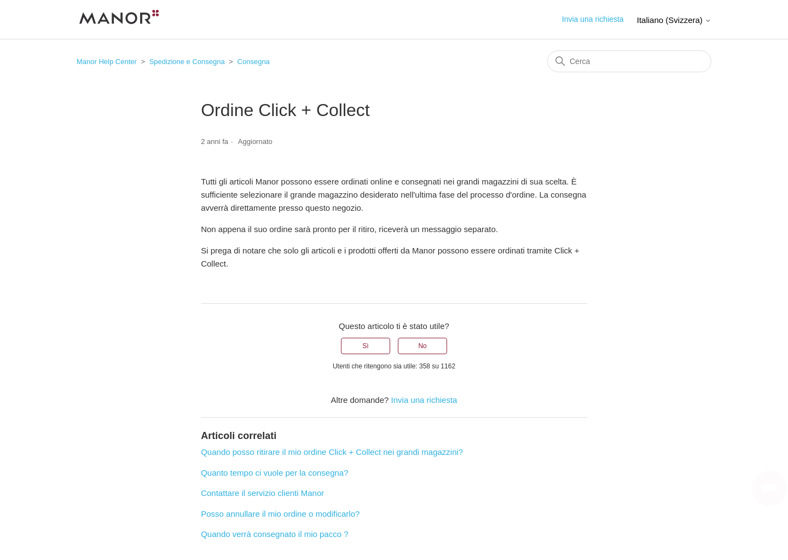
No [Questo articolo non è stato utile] (422, 346)
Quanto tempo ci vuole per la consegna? (274, 472)
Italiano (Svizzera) (674, 20)
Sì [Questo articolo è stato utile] (365, 346)
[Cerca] (629, 61)
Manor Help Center (107, 61)
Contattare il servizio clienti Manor (262, 493)
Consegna (253, 61)
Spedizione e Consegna (187, 61)
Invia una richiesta (593, 19)
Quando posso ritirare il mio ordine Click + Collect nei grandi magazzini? (332, 452)
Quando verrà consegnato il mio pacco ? (274, 534)
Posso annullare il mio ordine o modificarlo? (280, 513)
